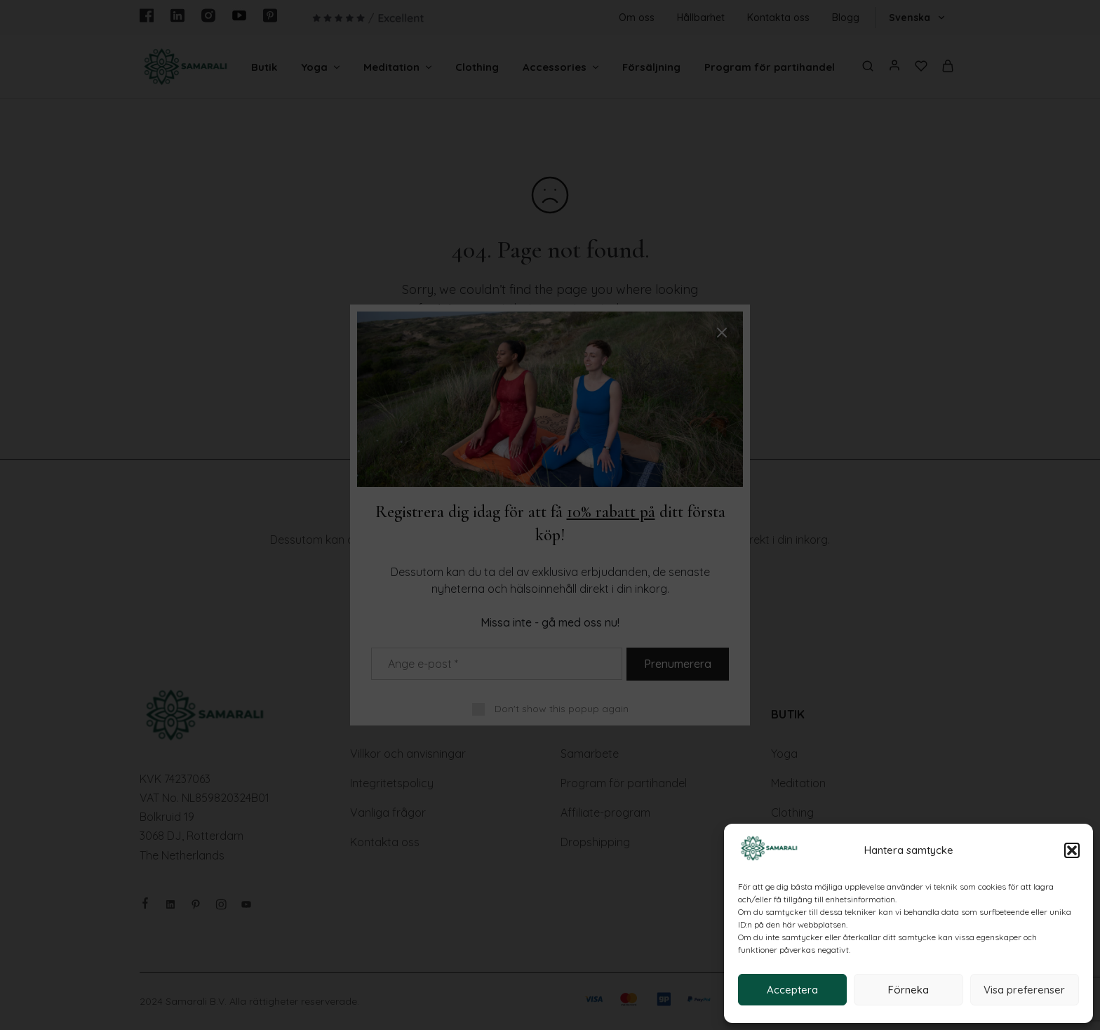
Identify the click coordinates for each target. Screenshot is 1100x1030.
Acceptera (792, 989)
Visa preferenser (1024, 989)
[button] (1072, 850)
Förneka (908, 989)
